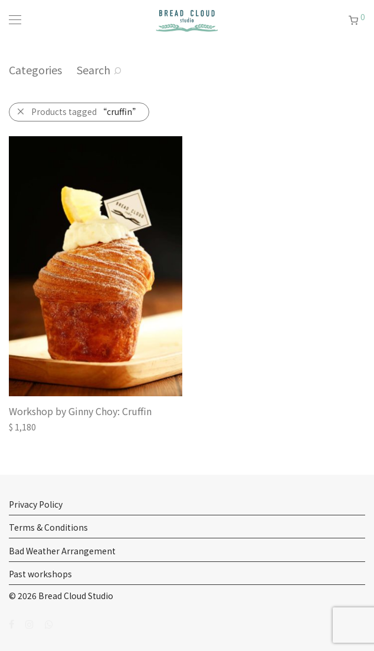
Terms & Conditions (48, 527)
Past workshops (40, 574)
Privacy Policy (36, 504)
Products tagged (85, 111)
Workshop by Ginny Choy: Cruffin (80, 411)
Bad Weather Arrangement (62, 551)
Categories (35, 69)
